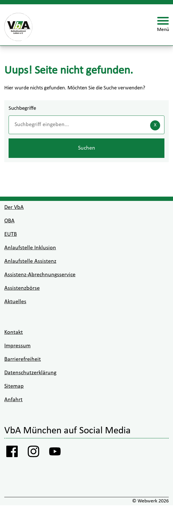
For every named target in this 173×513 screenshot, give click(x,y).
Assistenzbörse (22, 288)
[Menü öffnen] (163, 25)
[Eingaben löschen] (155, 125)
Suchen (86, 148)
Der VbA (14, 207)
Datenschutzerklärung (30, 373)
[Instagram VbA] (33, 453)
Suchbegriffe (22, 108)
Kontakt (13, 332)
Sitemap (14, 386)
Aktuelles (15, 302)
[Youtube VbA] (55, 453)
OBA (9, 221)
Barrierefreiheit (22, 359)
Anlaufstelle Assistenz (30, 261)
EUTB (10, 234)
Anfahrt (13, 400)
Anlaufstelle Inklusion (30, 248)
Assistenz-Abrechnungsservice (39, 275)
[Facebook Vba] (12, 453)
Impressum (17, 346)
